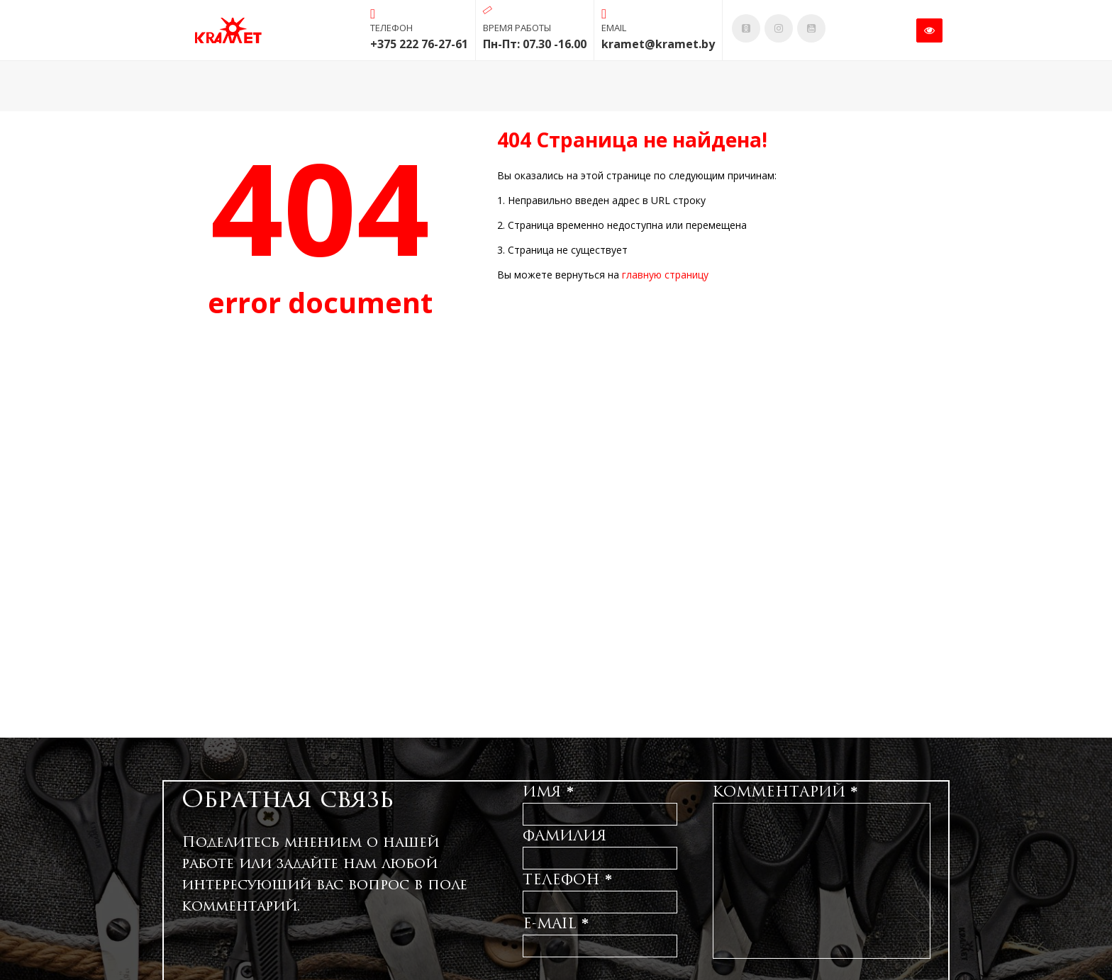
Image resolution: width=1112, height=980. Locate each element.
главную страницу (665, 274)
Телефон (567, 879)
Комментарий (785, 792)
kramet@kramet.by (658, 44)
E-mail (556, 923)
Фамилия (565, 836)
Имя (548, 792)
